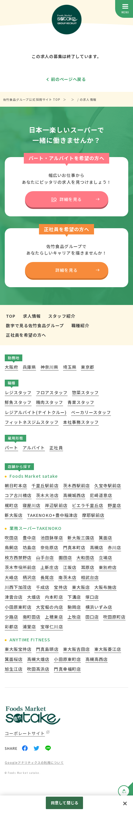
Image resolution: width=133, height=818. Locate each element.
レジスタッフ (18, 392)
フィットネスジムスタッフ (32, 422)
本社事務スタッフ (81, 422)
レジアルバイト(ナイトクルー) (36, 412)
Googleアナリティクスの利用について (34, 762)
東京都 (87, 367)
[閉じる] (125, 803)
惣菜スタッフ (85, 392)
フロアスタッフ (51, 392)
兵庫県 (29, 367)
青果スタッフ (81, 402)
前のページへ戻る (68, 79)
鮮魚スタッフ (18, 402)
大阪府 (11, 367)
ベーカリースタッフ (91, 412)
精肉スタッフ (49, 402)
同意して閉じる (64, 803)
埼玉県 (69, 367)
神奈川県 (49, 367)
